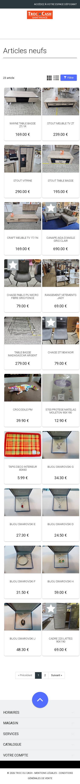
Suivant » (56, 675)
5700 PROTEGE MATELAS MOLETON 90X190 (60, 411)
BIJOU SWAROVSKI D (61, 524)
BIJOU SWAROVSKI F (22, 581)
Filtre (68, 77)
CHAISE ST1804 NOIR (61, 352)
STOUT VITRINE (22, 180)
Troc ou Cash (23, 773)
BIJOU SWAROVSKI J (22, 638)
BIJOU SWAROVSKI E (22, 524)
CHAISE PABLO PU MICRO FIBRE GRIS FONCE (22, 296)
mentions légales (45, 773)
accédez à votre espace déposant (55, 4)
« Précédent (25, 675)
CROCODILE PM (22, 409)
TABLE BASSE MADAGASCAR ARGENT (22, 354)
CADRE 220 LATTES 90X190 (60, 640)
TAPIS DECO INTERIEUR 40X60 (22, 468)
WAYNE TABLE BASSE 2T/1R (23, 125)
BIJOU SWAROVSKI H (61, 581)
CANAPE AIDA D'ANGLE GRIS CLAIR (60, 239)
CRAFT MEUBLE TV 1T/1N (22, 237)
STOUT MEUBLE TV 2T (60, 123)
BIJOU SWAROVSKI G (61, 466)
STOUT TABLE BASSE (60, 180)
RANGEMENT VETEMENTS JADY (60, 296)
